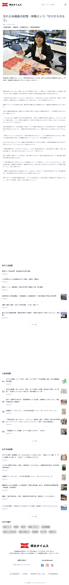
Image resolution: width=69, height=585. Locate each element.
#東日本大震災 (7, 27)
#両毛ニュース (7, 527)
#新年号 (23, 527)
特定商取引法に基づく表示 (37, 574)
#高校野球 (35, 532)
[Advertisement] (34, 200)
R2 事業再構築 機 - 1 (53, 574)
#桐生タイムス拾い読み (9, 532)
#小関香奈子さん (24, 27)
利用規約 (25, 574)
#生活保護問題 (46, 527)
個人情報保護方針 (15, 574)
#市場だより (52, 532)
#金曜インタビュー (33, 527)
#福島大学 (15, 27)
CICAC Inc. (43, 582)
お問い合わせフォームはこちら (21, 564)
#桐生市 (16, 527)
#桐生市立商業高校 (34, 27)
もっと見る (34, 324)
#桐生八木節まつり (24, 532)
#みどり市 (43, 532)
